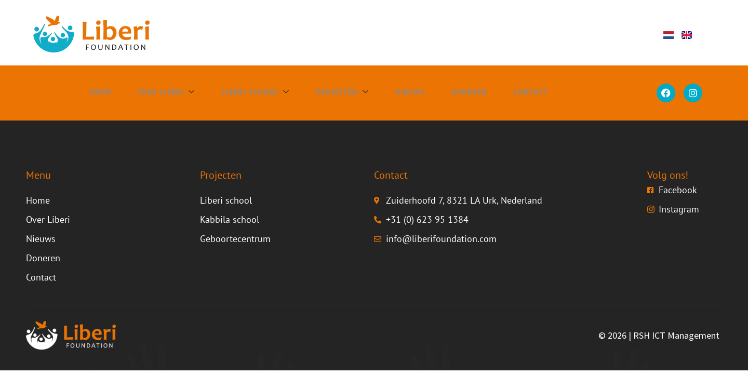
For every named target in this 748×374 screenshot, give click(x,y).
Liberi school (251, 93)
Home (95, 93)
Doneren (464, 93)
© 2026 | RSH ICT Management (658, 335)
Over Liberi (160, 93)
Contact (524, 93)
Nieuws (406, 93)
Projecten (339, 93)
